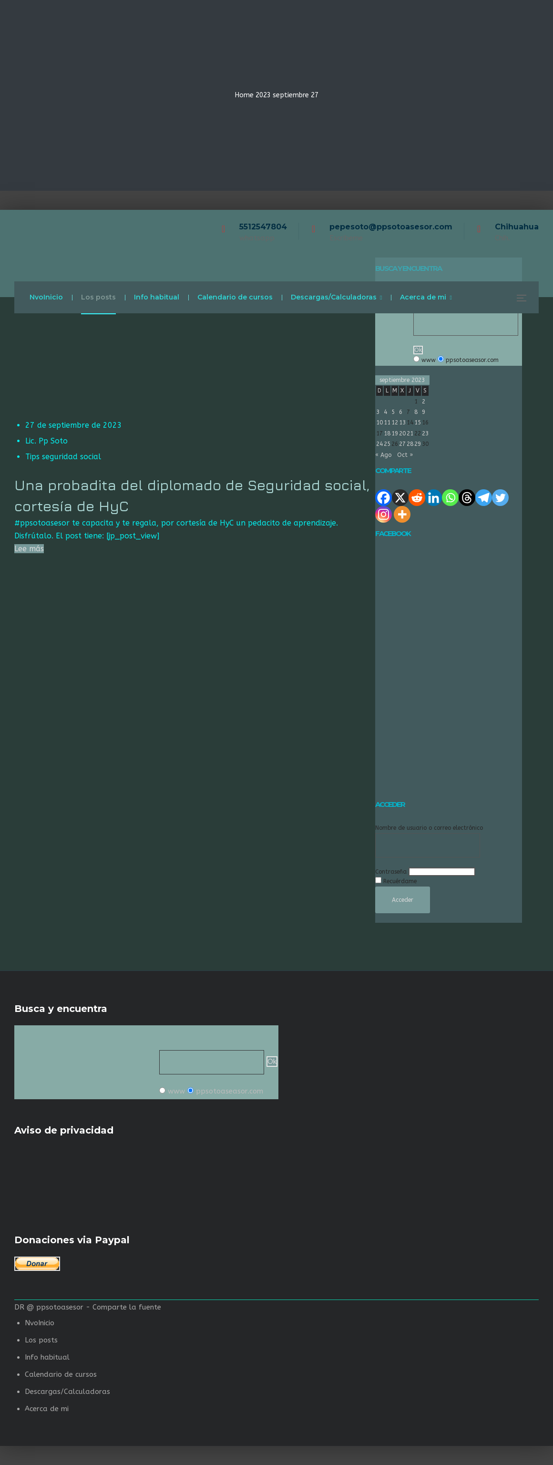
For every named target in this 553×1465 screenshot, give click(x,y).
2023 (263, 95)
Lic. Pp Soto (46, 440)
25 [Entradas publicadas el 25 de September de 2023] (387, 444)
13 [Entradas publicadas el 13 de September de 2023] (402, 422)
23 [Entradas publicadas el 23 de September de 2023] (425, 433)
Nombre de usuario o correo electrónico (429, 828)
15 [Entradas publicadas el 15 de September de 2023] (417, 422)
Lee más (29, 548)
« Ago (383, 455)
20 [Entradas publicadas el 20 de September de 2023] (402, 433)
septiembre (291, 95)
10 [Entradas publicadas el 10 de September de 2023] (379, 422)
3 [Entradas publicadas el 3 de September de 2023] (377, 412)
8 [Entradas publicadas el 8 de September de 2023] (416, 412)
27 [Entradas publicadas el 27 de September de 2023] (402, 444)
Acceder (402, 900)
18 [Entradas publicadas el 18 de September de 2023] (387, 433)
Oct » (405, 455)
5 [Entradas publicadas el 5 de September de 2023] (393, 412)
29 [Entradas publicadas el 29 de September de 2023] (417, 444)
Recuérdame (400, 881)
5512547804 (263, 226)
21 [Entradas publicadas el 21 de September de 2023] (410, 433)
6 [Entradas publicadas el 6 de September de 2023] (400, 412)
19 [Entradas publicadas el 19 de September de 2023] (394, 433)
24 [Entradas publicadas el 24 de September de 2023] (379, 444)
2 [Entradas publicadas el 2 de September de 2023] (423, 401)
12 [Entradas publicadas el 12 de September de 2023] (394, 422)
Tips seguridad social (63, 456)
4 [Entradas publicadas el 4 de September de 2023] (385, 412)
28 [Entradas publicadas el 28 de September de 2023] (410, 444)
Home (244, 95)
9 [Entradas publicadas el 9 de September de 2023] (423, 412)
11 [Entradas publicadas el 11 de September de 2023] (387, 422)
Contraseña (391, 871)
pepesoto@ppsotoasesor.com (390, 226)
